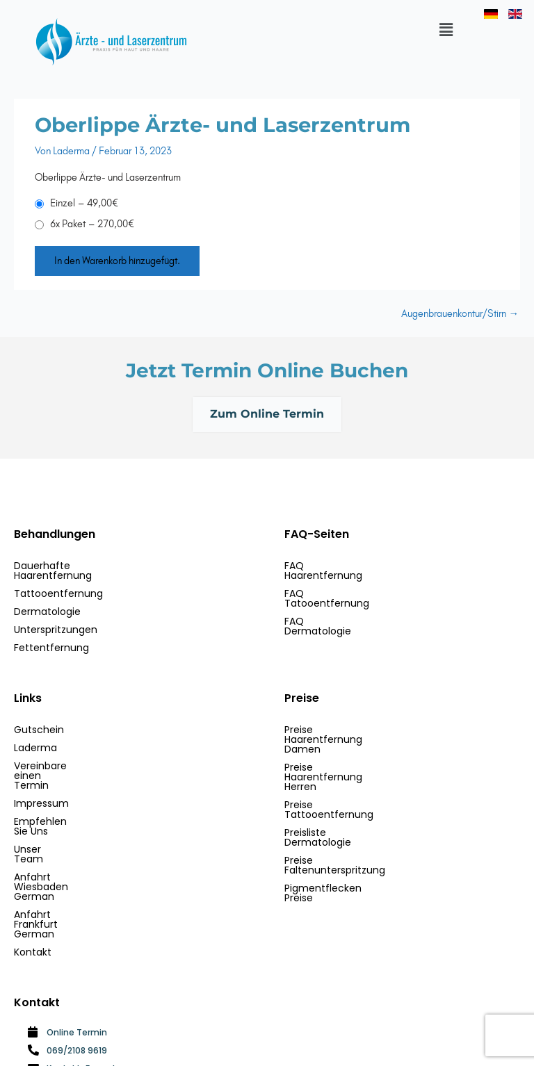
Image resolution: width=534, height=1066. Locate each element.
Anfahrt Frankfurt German (77, 846)
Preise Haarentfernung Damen (358, 720)
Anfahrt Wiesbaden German (82, 828)
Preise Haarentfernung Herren (356, 738)
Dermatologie (47, 602)
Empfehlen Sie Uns (59, 792)
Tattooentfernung (58, 584)
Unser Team (43, 810)
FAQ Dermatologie (328, 602)
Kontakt (32, 864)
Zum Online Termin (267, 415)
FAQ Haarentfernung (334, 566)
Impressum (41, 774)
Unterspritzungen (55, 620)
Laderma (35, 738)
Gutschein (39, 720)
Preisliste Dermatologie (340, 774)
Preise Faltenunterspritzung (350, 792)
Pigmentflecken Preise (338, 810)
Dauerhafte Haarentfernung (82, 566)
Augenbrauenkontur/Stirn (460, 314)
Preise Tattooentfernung (344, 756)
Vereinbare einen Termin (74, 756)
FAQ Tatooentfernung (337, 584)
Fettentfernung (51, 638)
